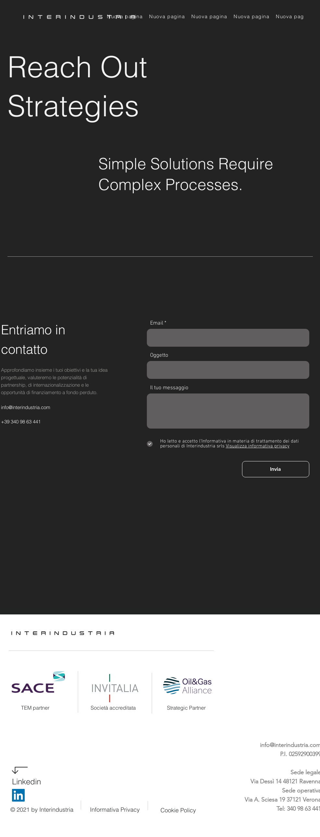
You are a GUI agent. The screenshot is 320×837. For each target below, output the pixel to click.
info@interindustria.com (25, 407)
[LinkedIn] (18, 795)
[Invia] (275, 469)
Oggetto (159, 355)
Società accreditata (113, 707)
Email (156, 323)
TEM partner (35, 707)
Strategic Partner (186, 707)
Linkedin (26, 781)
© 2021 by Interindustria (41, 809)
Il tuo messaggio (169, 388)
